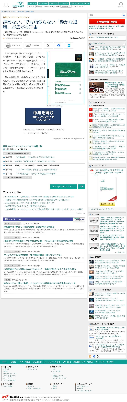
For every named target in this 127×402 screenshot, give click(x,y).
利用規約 (90, 362)
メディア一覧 (6, 400)
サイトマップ (100, 362)
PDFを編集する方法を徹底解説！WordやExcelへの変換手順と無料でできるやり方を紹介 (39, 197)
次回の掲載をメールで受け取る (16, 149)
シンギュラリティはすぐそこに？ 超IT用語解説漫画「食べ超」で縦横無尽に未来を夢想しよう (112, 237)
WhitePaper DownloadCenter (79, 220)
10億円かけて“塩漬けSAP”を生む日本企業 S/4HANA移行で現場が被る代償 (38, 241)
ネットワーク (8, 378)
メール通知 (36, 45)
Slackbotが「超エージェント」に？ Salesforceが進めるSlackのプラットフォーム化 (109, 301)
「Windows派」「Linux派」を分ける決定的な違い (34, 157)
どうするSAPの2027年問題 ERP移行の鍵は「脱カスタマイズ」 (33, 255)
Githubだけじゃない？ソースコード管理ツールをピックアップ (29, 203)
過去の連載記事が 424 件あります (19, 178)
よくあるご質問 (37, 362)
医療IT (55, 386)
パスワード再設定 (24, 362)
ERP (81, 186)
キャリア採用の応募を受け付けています (104, 37)
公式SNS (15, 400)
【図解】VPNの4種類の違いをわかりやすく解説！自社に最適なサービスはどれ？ (37, 200)
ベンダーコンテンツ (98, 43)
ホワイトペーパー (83, 386)
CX (54, 374)
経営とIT (31, 386)
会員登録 (13, 362)
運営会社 (59, 400)
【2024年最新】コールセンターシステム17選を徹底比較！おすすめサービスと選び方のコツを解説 (44, 209)
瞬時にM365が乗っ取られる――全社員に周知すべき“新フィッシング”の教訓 (115, 85)
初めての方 (110, 362)
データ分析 (56, 371)
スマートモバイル (9, 376)
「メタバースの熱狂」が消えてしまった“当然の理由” (36, 170)
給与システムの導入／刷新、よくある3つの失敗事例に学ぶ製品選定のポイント (40, 283)
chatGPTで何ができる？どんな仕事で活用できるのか (26, 206)
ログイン (5, 362)
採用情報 (66, 400)
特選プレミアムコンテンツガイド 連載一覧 (22, 146)
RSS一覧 (80, 388)
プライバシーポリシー (43, 400)
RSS (90, 356)
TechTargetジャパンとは (52, 362)
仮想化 (5, 371)
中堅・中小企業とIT (35, 388)
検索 (124, 15)
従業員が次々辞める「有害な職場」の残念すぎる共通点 (29, 227)
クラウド (6, 369)
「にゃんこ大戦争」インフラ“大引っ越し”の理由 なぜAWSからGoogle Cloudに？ (109, 172)
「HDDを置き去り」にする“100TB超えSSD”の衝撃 (35, 174)
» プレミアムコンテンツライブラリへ (102, 209)
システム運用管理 (9, 380)
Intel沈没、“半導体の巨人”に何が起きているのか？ (35, 161)
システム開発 (8, 386)
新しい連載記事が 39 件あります (19, 153)
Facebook (94, 356)
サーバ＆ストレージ (10, 374)
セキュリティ (32, 369)
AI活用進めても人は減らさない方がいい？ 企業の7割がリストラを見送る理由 (40, 269)
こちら (60, 106)
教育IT (55, 388)
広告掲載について (79, 362)
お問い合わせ (67, 362)
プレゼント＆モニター (85, 391)
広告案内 (22, 400)
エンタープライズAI (59, 378)
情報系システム (58, 376)
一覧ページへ (120, 252)
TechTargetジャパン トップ (63, 186)
